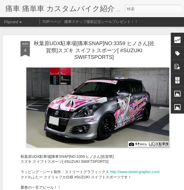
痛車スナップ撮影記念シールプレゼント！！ (101, 22)
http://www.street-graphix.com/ (135, 172)
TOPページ (51, 22)
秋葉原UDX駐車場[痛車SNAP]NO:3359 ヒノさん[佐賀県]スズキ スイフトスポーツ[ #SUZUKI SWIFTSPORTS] (94, 50)
